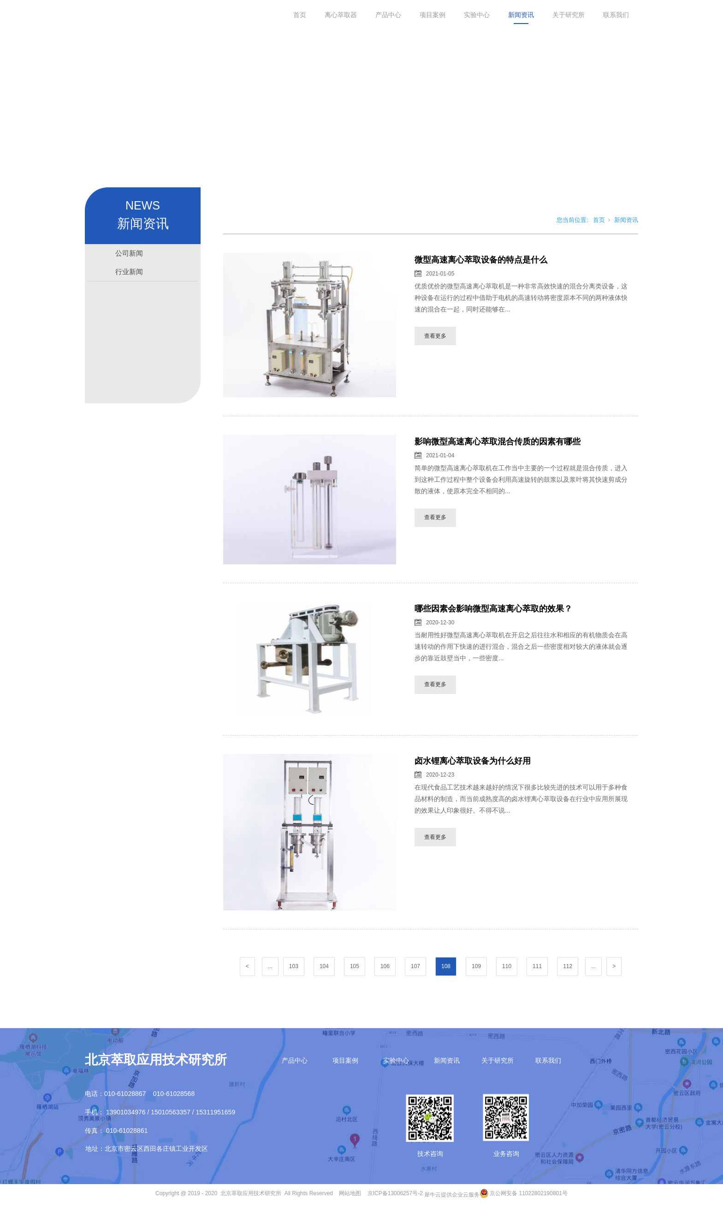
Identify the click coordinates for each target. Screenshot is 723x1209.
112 (567, 968)
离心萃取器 (341, 14)
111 (537, 968)
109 (476, 968)
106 (385, 968)
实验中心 (477, 14)
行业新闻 (129, 273)
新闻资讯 (521, 14)
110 (506, 968)
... (270, 968)
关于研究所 (568, 14)
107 (415, 968)
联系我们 (616, 14)
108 (445, 968)
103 (293, 968)
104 (324, 968)
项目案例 (432, 14)
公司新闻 (129, 255)
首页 (299, 14)
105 (354, 968)
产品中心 (388, 14)
